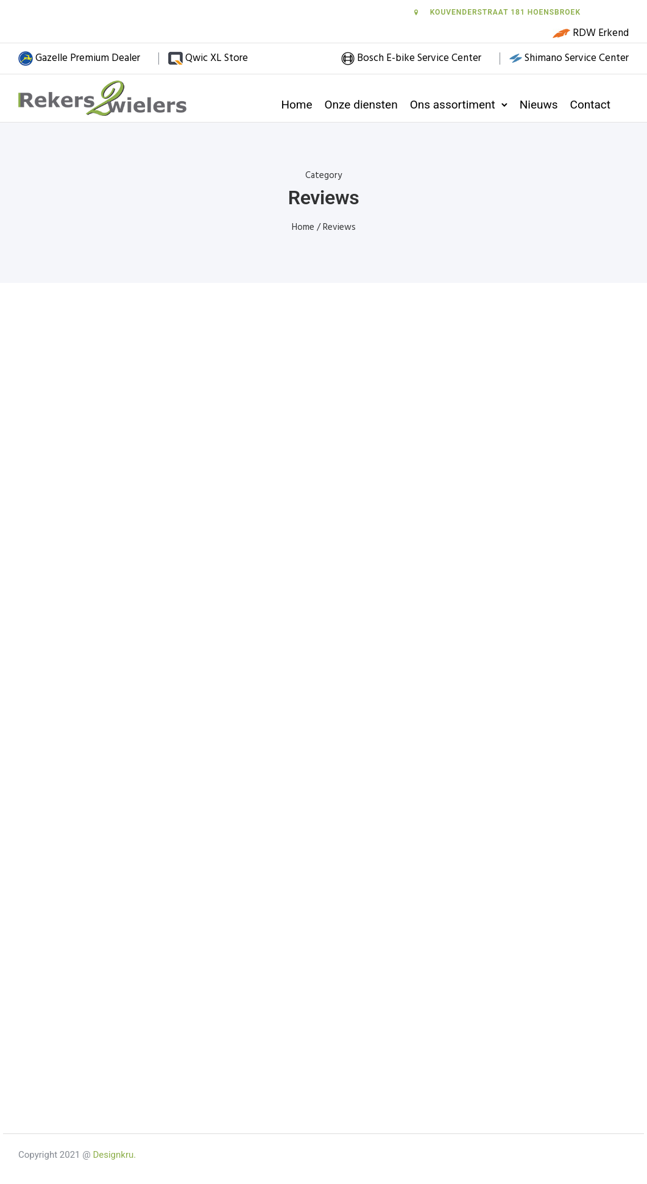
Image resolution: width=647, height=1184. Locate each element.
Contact (590, 105)
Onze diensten (361, 105)
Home (296, 105)
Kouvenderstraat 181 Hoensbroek (496, 12)
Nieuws (539, 105)
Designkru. (114, 1154)
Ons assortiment (452, 105)
